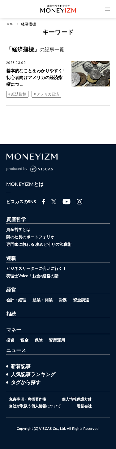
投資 (10, 340)
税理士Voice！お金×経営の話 (32, 275)
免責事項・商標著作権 (27, 399)
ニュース (16, 350)
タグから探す (26, 382)
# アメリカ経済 (46, 94)
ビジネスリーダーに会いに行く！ (36, 268)
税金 (24, 340)
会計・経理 (16, 299)
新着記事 (21, 366)
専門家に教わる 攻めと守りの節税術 (38, 244)
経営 (11, 289)
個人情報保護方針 (77, 399)
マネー (13, 330)
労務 (63, 299)
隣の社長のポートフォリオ (30, 236)
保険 (39, 340)
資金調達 (81, 299)
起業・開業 (42, 299)
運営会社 (84, 406)
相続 (11, 314)
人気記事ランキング (33, 374)
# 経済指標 (17, 94)
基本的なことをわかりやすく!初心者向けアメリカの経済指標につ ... (35, 77)
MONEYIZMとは (25, 184)
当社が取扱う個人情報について (35, 406)
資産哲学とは (18, 229)
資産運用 (57, 340)
